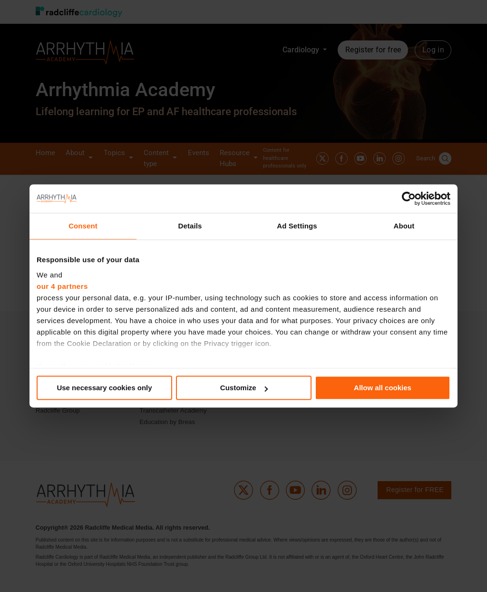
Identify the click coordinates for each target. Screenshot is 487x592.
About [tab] (404, 226)
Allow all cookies (382, 388)
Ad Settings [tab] (297, 226)
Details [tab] (190, 226)
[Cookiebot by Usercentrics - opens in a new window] (408, 198)
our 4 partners (62, 286)
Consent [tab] (82, 226)
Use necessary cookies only (104, 388)
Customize (244, 388)
